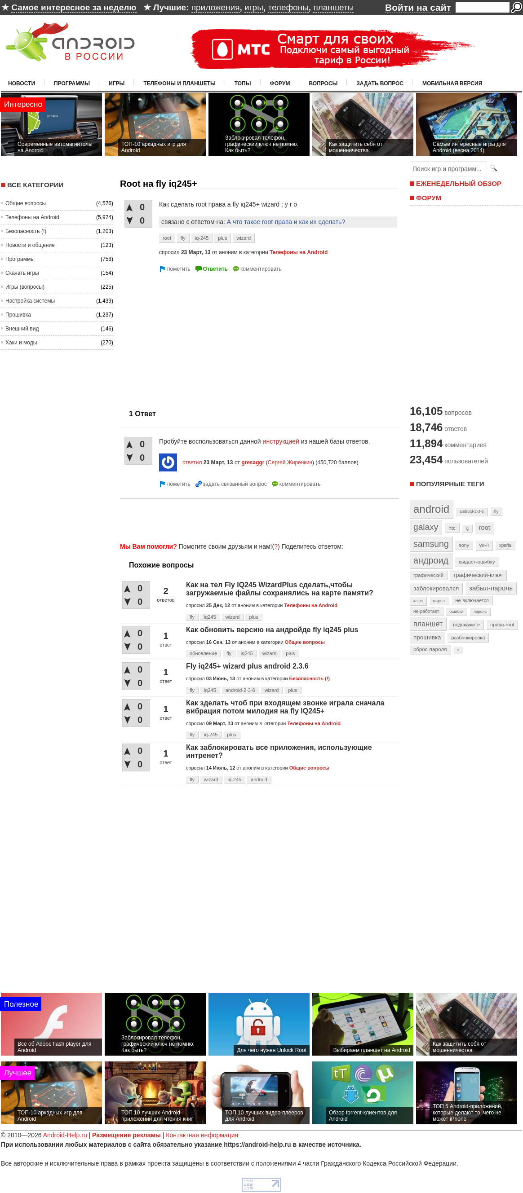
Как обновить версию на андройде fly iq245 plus (272, 630)
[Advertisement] (256, 519)
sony (464, 545)
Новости (21, 83)
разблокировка (468, 637)
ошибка (456, 611)
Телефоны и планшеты (179, 83)
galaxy (425, 527)
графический (428, 575)
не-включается (472, 600)
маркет (439, 601)
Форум (280, 83)
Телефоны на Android (32, 217)
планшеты (333, 7)
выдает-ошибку (477, 561)
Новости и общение (30, 245)
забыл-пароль (491, 588)
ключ (418, 601)
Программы (72, 83)
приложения (215, 7)
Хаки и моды (21, 342)
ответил (192, 462)
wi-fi (484, 545)
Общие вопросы (25, 203)
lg (467, 528)
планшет (428, 624)
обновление (203, 653)
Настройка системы (30, 301)
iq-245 (202, 238)
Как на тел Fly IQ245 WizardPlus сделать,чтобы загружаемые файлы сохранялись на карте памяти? (279, 589)
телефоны (288, 7)
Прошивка (18, 315)
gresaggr (252, 462)
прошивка (427, 637)
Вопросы (323, 83)
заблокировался (436, 588)
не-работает (426, 611)
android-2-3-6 (240, 690)
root (167, 238)
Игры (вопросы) (24, 287)
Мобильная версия (452, 83)
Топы (243, 83)
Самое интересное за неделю (73, 7)
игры (253, 7)
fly (183, 238)
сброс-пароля (430, 649)
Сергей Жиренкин (290, 462)
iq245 (210, 617)
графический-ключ (478, 575)
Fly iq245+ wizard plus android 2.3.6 (247, 666)
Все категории (35, 185)
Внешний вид (22, 329)
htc (451, 528)
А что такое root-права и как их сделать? (286, 221)
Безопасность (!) (25, 231)
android (259, 779)
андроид (430, 560)
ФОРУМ (428, 198)
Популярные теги (450, 484)
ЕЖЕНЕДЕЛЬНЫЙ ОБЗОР (458, 183)
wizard (243, 238)
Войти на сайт (418, 7)
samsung (431, 544)
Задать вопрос (379, 83)
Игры (116, 83)
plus (222, 238)
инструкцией (281, 441)
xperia (505, 545)
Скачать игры (22, 273)
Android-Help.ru (65, 1135)
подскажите (466, 624)
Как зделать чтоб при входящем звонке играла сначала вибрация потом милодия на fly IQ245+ (285, 707)
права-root (502, 624)
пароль (480, 611)
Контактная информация (202, 1135)
